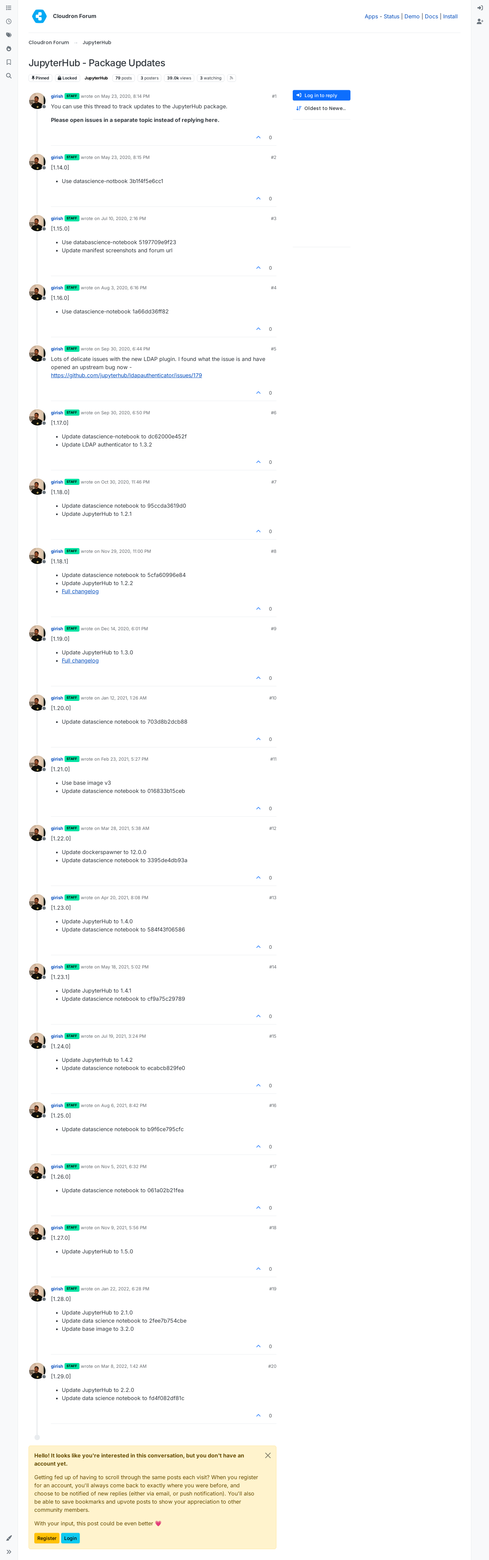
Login (70, 1538)
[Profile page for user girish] (37, 101)
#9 (273, 628)
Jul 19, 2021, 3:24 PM (123, 1036)
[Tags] (9, 35)
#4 (273, 287)
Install (450, 16)
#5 (273, 348)
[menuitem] (480, 8)
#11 (273, 759)
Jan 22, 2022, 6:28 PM (125, 1288)
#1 (274, 96)
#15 (272, 1036)
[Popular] (9, 48)
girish (57, 96)
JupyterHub (96, 77)
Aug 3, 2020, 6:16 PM (124, 287)
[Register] (480, 21)
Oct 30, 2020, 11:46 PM (125, 482)
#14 (272, 966)
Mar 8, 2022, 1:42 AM (124, 1366)
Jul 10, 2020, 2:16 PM (123, 218)
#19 (272, 1288)
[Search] (9, 76)
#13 (272, 897)
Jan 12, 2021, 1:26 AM (124, 698)
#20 (272, 1366)
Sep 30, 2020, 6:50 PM (125, 412)
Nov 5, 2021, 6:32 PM (124, 1166)
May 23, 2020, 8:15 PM (125, 157)
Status (391, 16)
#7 (273, 482)
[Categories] (9, 8)
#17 (273, 1166)
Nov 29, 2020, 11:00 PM (126, 551)
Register (46, 1538)
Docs (431, 16)
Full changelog (80, 591)
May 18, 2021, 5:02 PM (125, 966)
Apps (371, 16)
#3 (273, 218)
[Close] (268, 1455)
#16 (272, 1105)
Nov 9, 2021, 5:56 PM (124, 1227)
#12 (272, 828)
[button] (9, 1538)
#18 (272, 1227)
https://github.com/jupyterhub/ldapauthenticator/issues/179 (126, 375)
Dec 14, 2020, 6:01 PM (124, 628)
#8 (273, 551)
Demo (412, 16)
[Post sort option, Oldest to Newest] (321, 108)
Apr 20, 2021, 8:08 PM (124, 897)
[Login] (480, 8)
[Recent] (9, 21)
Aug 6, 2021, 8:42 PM (124, 1105)
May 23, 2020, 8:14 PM (125, 96)
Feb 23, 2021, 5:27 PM (124, 759)
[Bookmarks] (9, 62)
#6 (273, 412)
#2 (273, 157)
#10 (272, 698)
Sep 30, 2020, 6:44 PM (125, 348)
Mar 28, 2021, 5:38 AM (125, 828)
